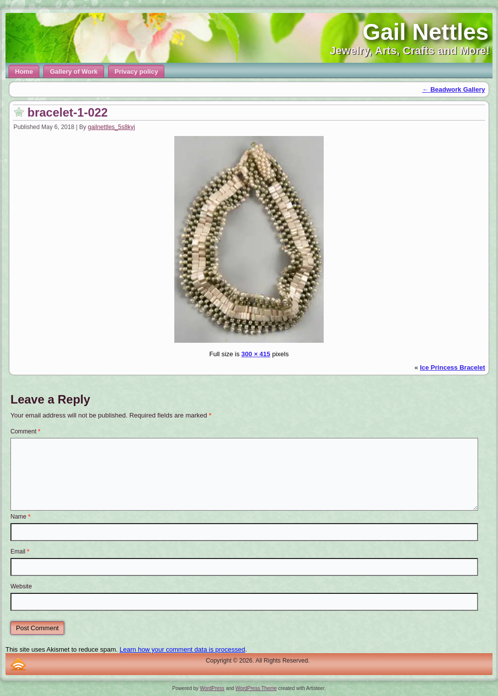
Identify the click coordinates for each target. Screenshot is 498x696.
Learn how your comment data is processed (182, 649)
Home (24, 71)
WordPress (212, 688)
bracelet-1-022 (67, 112)
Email (19, 551)
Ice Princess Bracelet (452, 367)
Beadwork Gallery (453, 89)
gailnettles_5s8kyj (111, 127)
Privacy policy (136, 71)
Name (20, 516)
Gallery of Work (74, 71)
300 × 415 (256, 354)
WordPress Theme (256, 688)
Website (21, 586)
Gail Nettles (426, 32)
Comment (25, 431)
